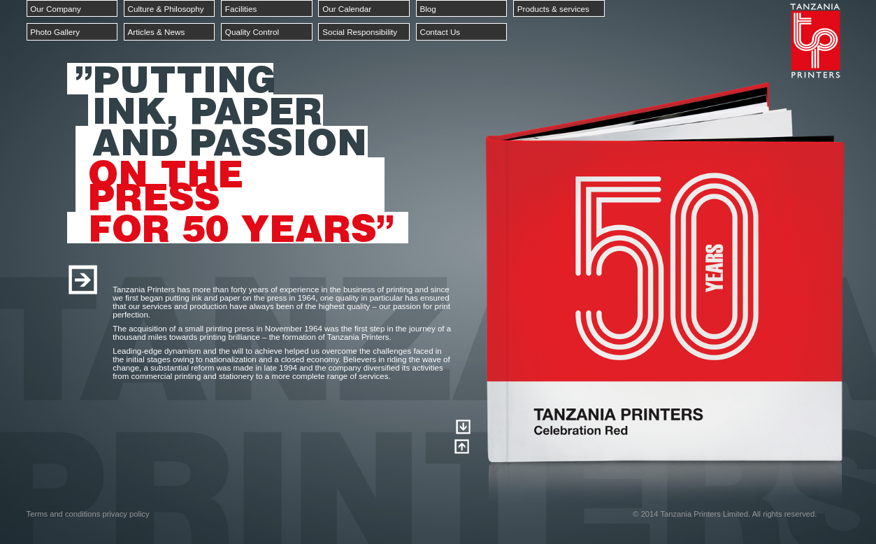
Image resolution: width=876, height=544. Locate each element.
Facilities (241, 8)
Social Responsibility (359, 31)
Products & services (553, 8)
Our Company (55, 8)
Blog (427, 8)
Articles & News (156, 31)
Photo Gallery (55, 31)
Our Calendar (346, 8)
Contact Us (439, 31)
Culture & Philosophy (166, 8)
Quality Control (252, 31)
